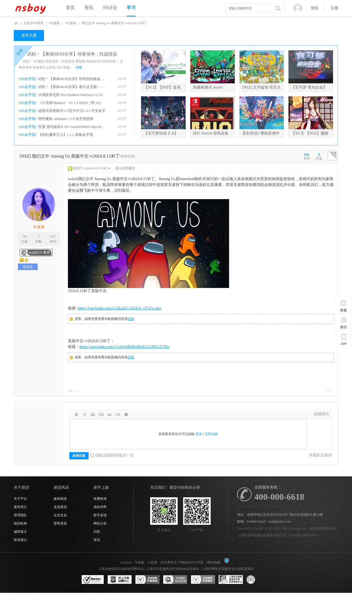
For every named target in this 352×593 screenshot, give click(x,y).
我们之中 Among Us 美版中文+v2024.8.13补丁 (114, 23)
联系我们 (20, 540)
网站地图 (213, 562)
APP (343, 339)
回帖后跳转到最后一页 (112, 455)
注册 (334, 8)
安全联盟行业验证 (147, 579)
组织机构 (20, 523)
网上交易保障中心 (120, 579)
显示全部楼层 (125, 168)
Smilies (126, 414)
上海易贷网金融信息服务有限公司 (262, 535)
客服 (343, 306)
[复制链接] (127, 156)
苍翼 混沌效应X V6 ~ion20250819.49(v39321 (72, 127)
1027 (53, 236)
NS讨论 (110, 7)
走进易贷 (60, 507)
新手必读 (100, 515)
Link (101, 414)
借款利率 (100, 507)
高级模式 (321, 414)
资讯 (88, 7)
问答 (97, 532)
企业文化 (60, 515)
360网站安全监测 (175, 579)
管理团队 (20, 515)
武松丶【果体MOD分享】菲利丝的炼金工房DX (72, 79)
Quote (109, 414)
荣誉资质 (60, 523)
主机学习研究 (33, 23)
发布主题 (29, 35)
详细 (78, 67)
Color (84, 414)
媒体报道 (60, 499)
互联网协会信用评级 (258, 579)
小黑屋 (152, 562)
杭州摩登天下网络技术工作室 (182, 562)
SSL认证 (93, 579)
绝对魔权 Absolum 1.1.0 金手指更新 (65, 119)
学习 (131, 7)
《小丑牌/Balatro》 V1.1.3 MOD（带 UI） (70, 103)
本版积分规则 (320, 455)
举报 (329, 391)
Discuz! (259, 528)
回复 (131, 319)
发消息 (28, 267)
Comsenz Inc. (299, 528)
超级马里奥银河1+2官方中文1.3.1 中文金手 (72, 111)
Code (117, 414)
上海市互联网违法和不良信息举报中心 (231, 579)
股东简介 (20, 507)
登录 (199, 434)
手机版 (139, 562)
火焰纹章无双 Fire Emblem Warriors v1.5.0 (70, 95)
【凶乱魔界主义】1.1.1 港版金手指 (65, 135)
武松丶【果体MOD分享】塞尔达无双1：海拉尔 (72, 87)
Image (93, 414)
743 (24, 236)
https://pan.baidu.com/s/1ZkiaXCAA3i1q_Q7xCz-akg (119, 308)
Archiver (126, 562)
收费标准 (100, 499)
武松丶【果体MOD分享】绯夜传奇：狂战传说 (72, 54)
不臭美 (39, 227)
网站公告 (100, 523)
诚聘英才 (20, 532)
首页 (70, 7)
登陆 (314, 8)
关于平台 (20, 499)
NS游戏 (54, 23)
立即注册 (211, 434)
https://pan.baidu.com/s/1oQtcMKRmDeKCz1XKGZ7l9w (124, 347)
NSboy (16, 23)
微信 (343, 322)
